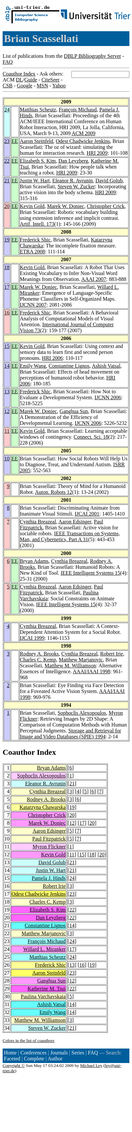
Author (55, 1058)
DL (19, 79)
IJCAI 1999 (32, 638)
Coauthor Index (19, 74)
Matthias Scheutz (38, 109)
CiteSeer (51, 79)
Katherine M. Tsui (47, 988)
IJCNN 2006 (107, 397)
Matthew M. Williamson (70, 665)
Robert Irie (111, 654)
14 (6, 366)
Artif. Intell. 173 (37, 224)
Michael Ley (91, 1065)
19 (6, 240)
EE (14, 141)
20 (6, 206)
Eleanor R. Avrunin (72, 180)
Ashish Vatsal (106, 366)
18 (6, 267)
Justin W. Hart (35, 180)
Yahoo (59, 85)
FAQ (8, 62)
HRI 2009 (96, 153)
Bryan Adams (34, 561)
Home (10, 1052)
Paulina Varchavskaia (43, 996)
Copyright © (14, 1065)
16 (6, 312)
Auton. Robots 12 (53, 492)
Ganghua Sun (74, 411)
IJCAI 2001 (87, 514)
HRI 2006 (52, 358)
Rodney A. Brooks (39, 654)
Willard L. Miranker (44, 949)
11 (7, 431)
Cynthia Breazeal (38, 521)
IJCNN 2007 (33, 305)
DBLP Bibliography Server (92, 56)
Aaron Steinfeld (36, 141)
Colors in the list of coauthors (28, 1040)
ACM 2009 (83, 133)
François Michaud (78, 109)
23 (6, 141)
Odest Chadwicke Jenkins (83, 141)
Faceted (12, 1058)
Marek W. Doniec (65, 206)
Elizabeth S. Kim (38, 161)
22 (6, 161)
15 (6, 346)
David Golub (109, 180)
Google (24, 85)
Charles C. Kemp (38, 659)
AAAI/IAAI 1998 (91, 671)
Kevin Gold (32, 206)
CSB (7, 85)
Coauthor (19, 752)
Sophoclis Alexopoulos (82, 713)
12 (6, 411)
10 (6, 458)
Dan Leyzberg (73, 161)
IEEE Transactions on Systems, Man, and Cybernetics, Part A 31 (70, 536)
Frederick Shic (35, 240)
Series (77, 1052)
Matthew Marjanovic (81, 659)
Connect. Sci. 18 (91, 437)
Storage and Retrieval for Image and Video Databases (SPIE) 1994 (70, 733)
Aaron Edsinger (74, 521)
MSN (42, 85)
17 (6, 287)
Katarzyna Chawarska (42, 807)
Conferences (33, 1052)
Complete (34, 1058)
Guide (30, 79)
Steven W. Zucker (76, 186)
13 (6, 391)
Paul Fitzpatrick (49, 839)
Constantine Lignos (68, 366)
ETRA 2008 (32, 251)
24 (6, 109)
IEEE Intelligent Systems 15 (90, 573)
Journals (58, 1052)
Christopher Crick (105, 206)
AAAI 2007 (93, 279)
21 (6, 180)
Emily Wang (33, 366)
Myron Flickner (49, 846)
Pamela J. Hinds (49, 878)
